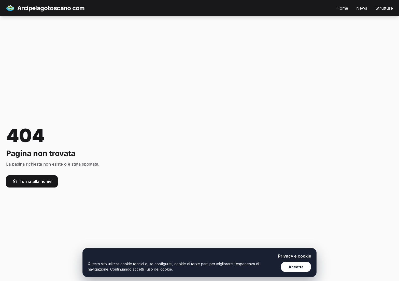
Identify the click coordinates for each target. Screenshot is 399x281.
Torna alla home (32, 181)
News (361, 8)
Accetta (296, 267)
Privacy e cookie (294, 256)
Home (342, 8)
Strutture (384, 8)
